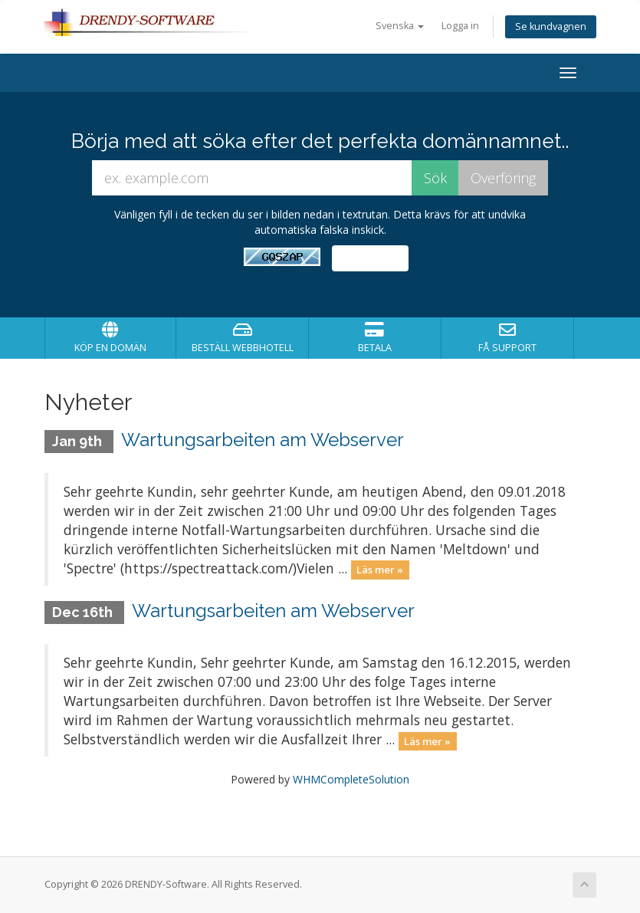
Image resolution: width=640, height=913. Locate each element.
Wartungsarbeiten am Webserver (262, 440)
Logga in (460, 25)
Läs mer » (379, 569)
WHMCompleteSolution (351, 779)
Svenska (400, 25)
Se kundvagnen (550, 26)
